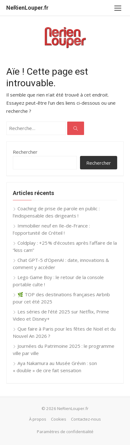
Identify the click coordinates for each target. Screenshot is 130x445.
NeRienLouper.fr (27, 7)
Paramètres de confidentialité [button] (65, 431)
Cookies (58, 419)
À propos (37, 419)
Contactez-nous (86, 419)
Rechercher (25, 152)
